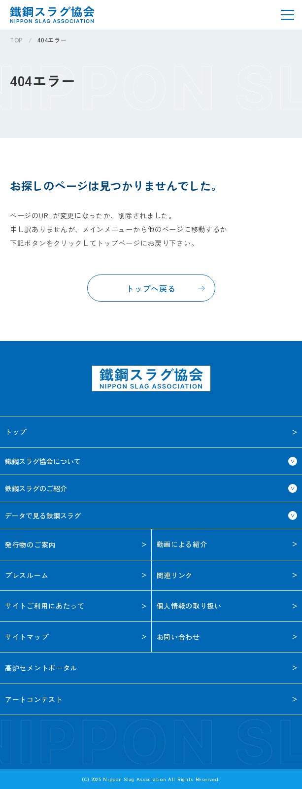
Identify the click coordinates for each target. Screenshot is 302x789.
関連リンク (175, 575)
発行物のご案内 (30, 544)
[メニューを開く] (287, 15)
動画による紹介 (182, 544)
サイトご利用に (45, 605)
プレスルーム (26, 575)
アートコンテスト (34, 699)
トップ (16, 432)
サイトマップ (26, 637)
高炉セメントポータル (41, 668)
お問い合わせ (178, 637)
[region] (156, 43)
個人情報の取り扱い (189, 606)
